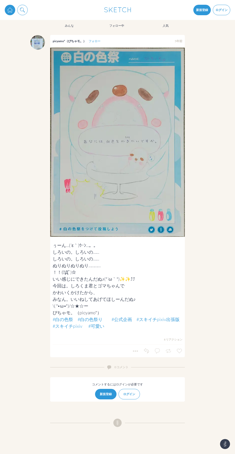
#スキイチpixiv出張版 (158, 319)
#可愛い (96, 326)
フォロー (95, 41)
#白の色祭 (63, 319)
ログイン (222, 10)
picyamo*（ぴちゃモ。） (69, 41)
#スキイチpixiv (67, 326)
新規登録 (202, 10)
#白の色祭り (90, 319)
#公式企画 (122, 319)
